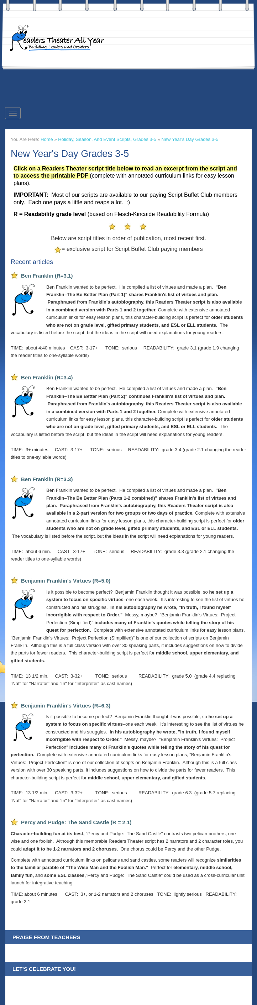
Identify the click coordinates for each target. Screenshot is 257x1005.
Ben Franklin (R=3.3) (47, 479)
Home (47, 139)
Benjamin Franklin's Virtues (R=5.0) (65, 581)
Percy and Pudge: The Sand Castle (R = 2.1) (76, 822)
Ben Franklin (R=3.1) (47, 276)
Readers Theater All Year (60, 38)
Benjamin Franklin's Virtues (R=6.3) (65, 706)
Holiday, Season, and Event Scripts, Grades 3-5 (107, 139)
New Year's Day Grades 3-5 (190, 139)
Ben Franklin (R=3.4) (47, 377)
